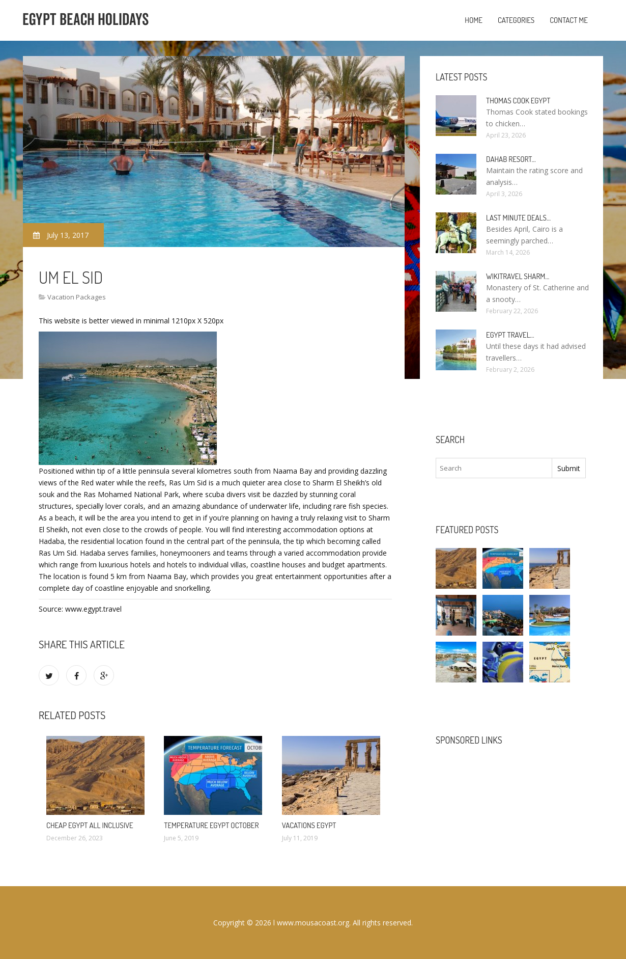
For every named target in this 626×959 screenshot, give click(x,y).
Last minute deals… (518, 218)
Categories (516, 20)
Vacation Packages (76, 297)
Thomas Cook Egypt (518, 100)
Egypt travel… (510, 335)
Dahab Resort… (511, 159)
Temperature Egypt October (211, 825)
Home (473, 20)
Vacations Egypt (309, 825)
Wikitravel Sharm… (517, 276)
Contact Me (569, 20)
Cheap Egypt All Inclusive (89, 825)
